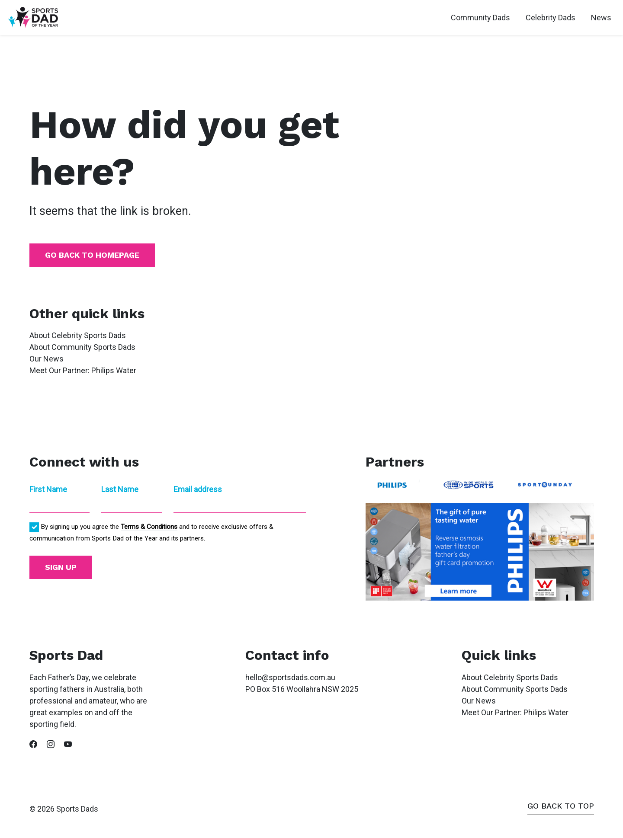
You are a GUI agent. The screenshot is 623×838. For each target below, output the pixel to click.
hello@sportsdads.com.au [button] (290, 677)
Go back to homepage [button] (92, 254)
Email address (197, 489)
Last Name (119, 489)
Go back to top (560, 805)
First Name (48, 489)
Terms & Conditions (149, 527)
